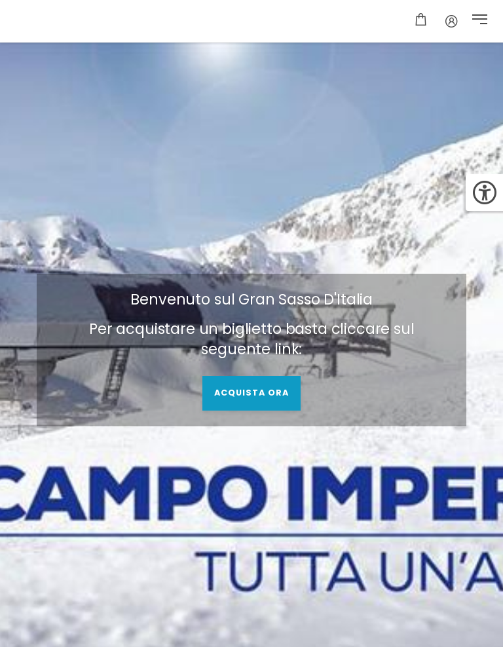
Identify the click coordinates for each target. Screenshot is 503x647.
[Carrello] (420, 21)
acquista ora (251, 392)
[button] (480, 21)
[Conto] (451, 21)
